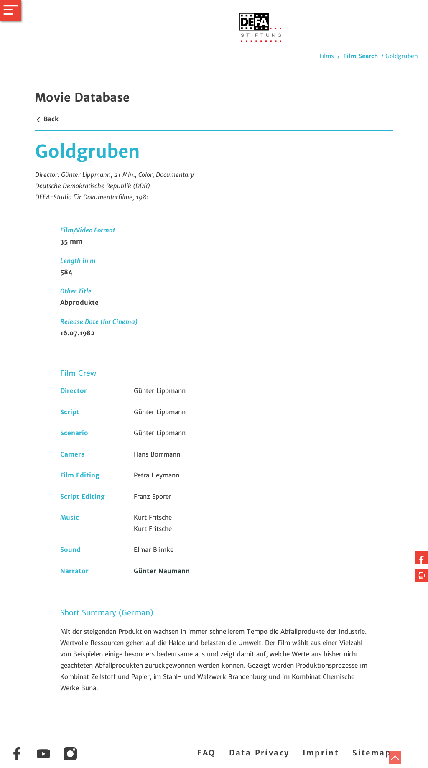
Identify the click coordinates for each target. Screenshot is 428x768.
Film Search (360, 56)
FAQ (206, 753)
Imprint (321, 753)
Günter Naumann (162, 571)
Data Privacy (259, 753)
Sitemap (371, 753)
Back (47, 119)
